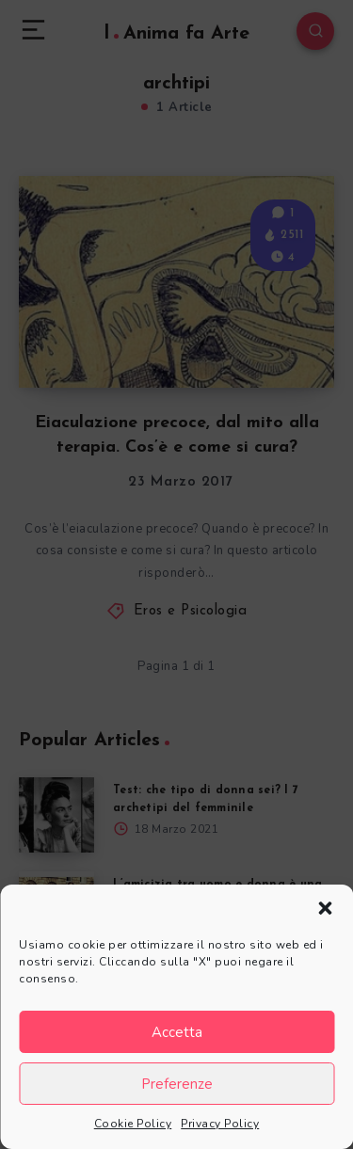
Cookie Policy (133, 1123)
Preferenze (177, 1084)
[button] (324, 908)
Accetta (177, 1032)
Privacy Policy (220, 1123)
